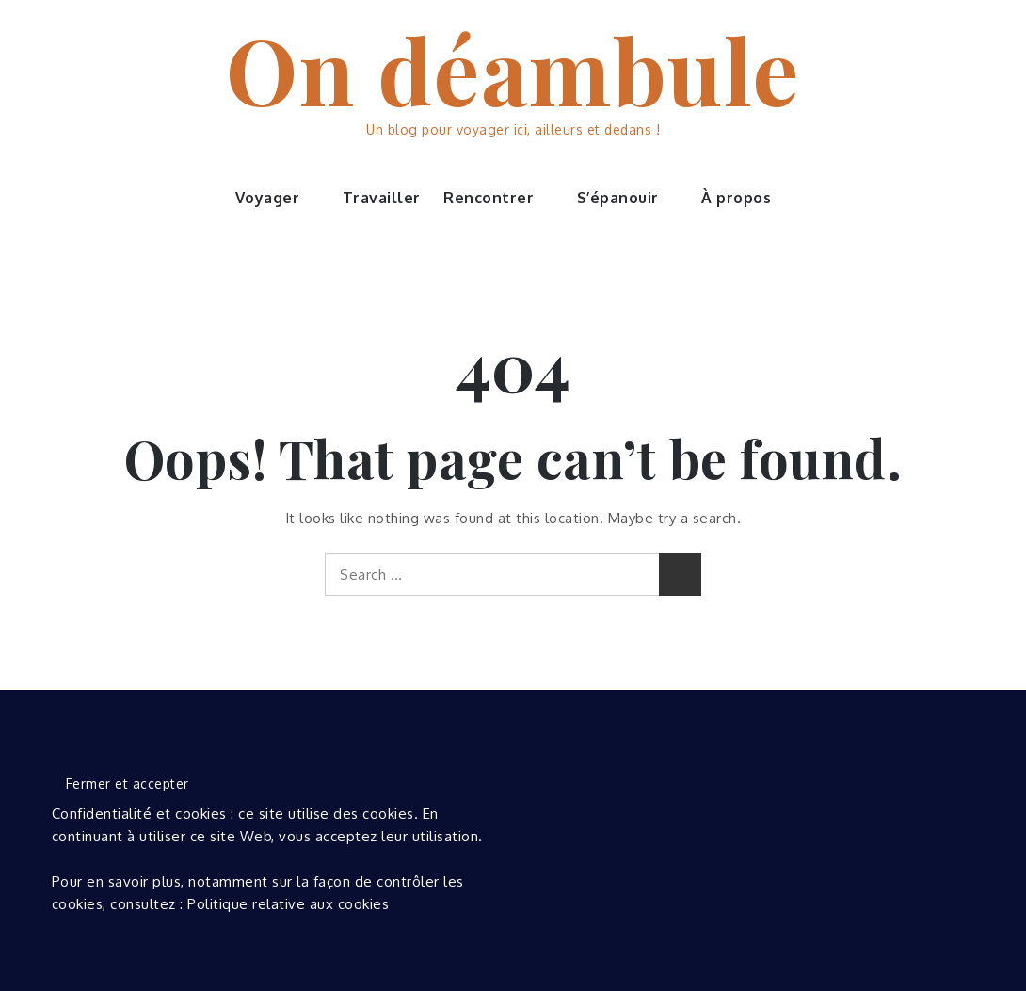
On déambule (513, 68)
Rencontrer (498, 197)
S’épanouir (628, 197)
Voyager (277, 197)
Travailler (382, 197)
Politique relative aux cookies (288, 904)
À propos (746, 197)
